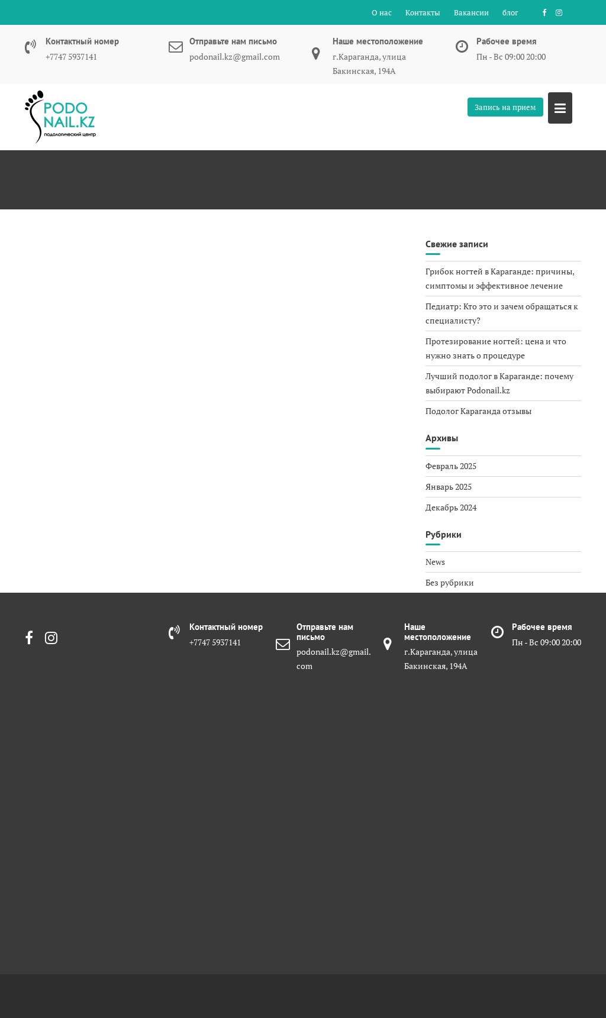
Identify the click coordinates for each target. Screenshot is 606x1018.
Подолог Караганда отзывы (478, 410)
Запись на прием (505, 107)
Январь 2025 (449, 486)
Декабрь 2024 (451, 507)
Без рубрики (450, 582)
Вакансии (471, 12)
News (435, 561)
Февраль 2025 (451, 465)
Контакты (422, 12)
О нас (382, 12)
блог (510, 12)
